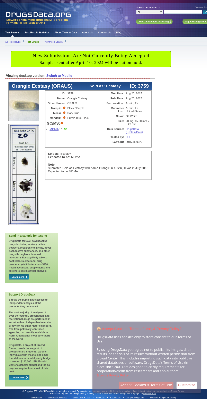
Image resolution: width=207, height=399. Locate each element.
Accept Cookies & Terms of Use (146, 385)
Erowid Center (149, 393)
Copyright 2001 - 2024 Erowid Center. (42, 391)
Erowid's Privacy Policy (113, 375)
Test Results (12, 32)
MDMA (54, 129)
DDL (128, 137)
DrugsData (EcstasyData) (134, 130)
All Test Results (12, 42)
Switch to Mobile (59, 75)
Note (51, 164)
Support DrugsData (135, 398)
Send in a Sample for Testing (163, 398)
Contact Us (104, 32)
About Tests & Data (65, 32)
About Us (87, 32)
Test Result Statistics (37, 32)
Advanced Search (54, 42)
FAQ (118, 32)
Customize (186, 385)
